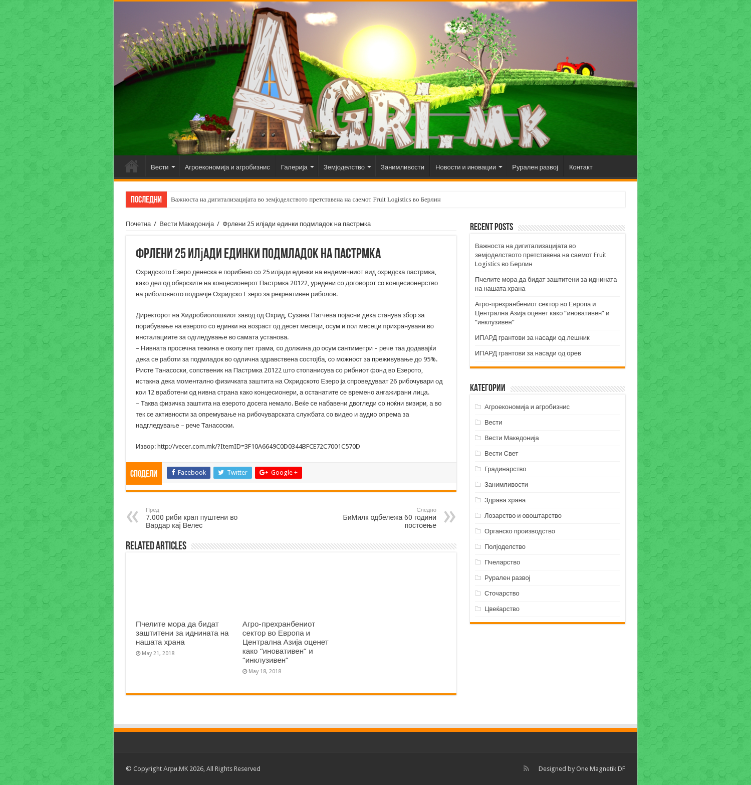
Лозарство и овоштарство (523, 515)
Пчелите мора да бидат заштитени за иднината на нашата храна (182, 633)
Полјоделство (505, 546)
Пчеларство (502, 562)
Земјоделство (344, 167)
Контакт (581, 167)
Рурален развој (535, 167)
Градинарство (505, 469)
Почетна (132, 165)
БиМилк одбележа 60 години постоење (385, 518)
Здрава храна (505, 500)
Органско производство (519, 531)
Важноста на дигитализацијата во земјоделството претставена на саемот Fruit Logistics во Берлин (306, 199)
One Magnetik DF (600, 768)
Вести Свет (501, 453)
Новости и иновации (465, 167)
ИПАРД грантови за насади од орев (528, 353)
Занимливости (402, 167)
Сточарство (502, 593)
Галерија (294, 167)
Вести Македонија (186, 224)
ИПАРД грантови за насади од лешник (532, 337)
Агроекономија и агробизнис (227, 167)
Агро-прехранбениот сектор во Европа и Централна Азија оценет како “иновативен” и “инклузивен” (285, 642)
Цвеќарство (502, 609)
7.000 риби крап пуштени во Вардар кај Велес (197, 518)
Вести (160, 167)
